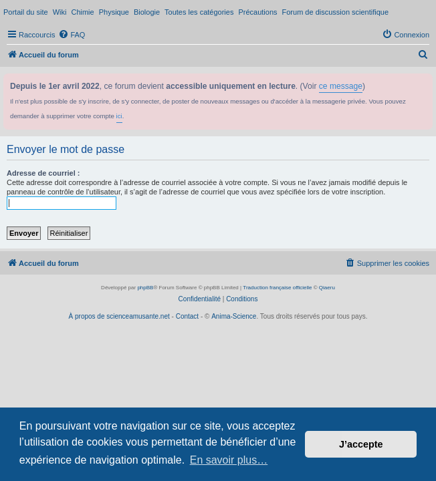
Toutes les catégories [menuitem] (199, 12)
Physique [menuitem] (114, 12)
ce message (340, 86)
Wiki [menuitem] (60, 12)
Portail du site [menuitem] (25, 12)
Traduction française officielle (277, 288)
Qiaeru (327, 288)
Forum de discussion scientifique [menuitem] (335, 12)
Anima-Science (233, 316)
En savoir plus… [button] (229, 460)
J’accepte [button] (361, 444)
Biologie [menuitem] (147, 12)
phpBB (145, 288)
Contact (187, 316)
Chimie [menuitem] (82, 12)
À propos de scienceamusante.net (119, 316)
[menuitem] (71, 35)
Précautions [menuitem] (257, 12)
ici (119, 116)
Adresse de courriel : (43, 173)
